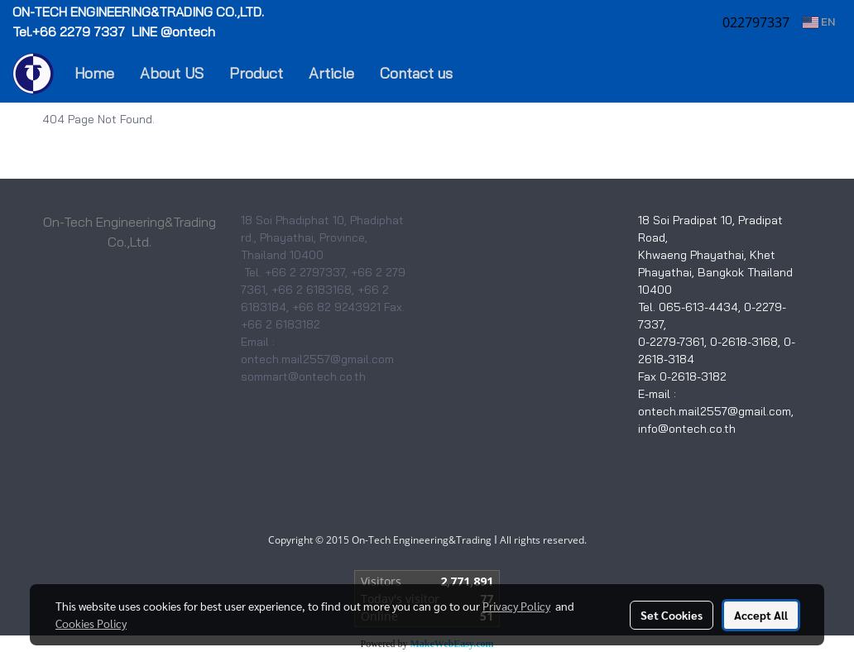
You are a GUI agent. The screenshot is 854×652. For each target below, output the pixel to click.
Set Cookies (671, 614)
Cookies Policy (91, 623)
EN (819, 22)
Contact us (416, 73)
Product (256, 73)
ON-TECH (139, 11)
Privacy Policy (516, 605)
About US (172, 73)
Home (94, 73)
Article (331, 73)
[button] (489, 73)
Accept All (761, 614)
